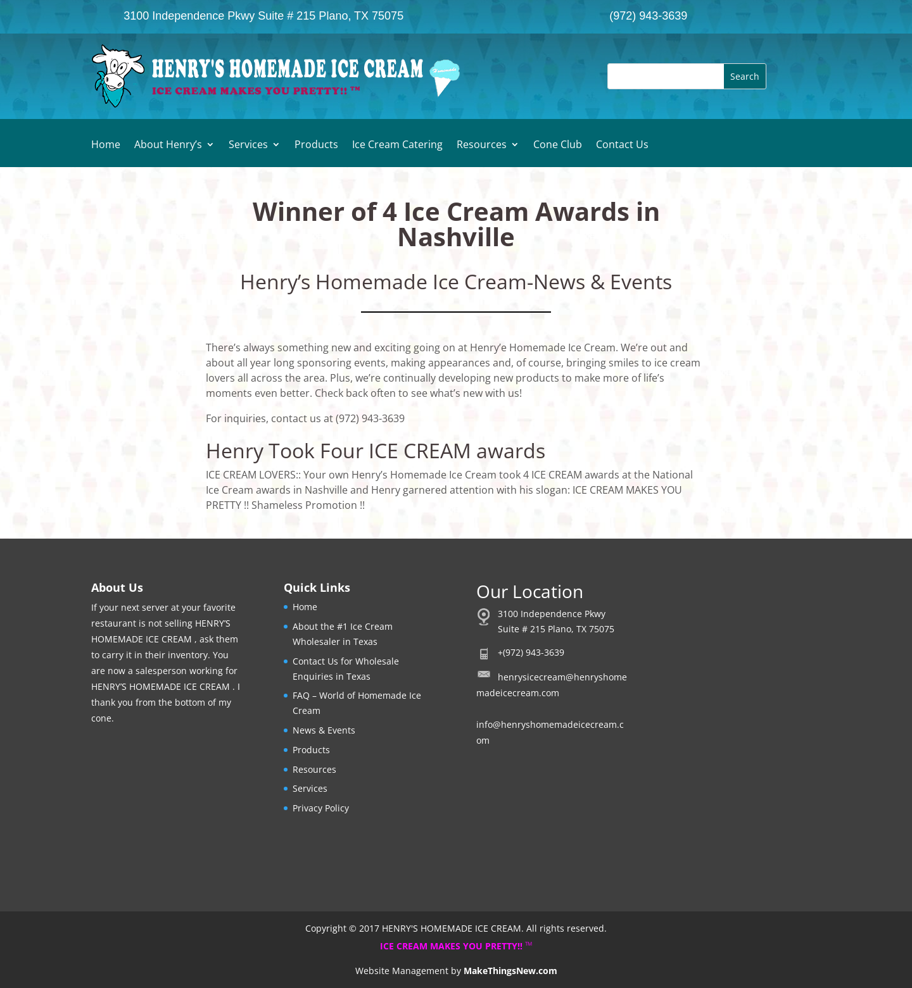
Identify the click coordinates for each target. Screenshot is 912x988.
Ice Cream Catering (397, 145)
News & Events (324, 730)
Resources (482, 145)
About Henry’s (168, 145)
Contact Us (622, 145)
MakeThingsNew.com (510, 971)
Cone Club (557, 145)
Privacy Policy (321, 808)
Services (248, 145)
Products (316, 145)
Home (105, 145)
